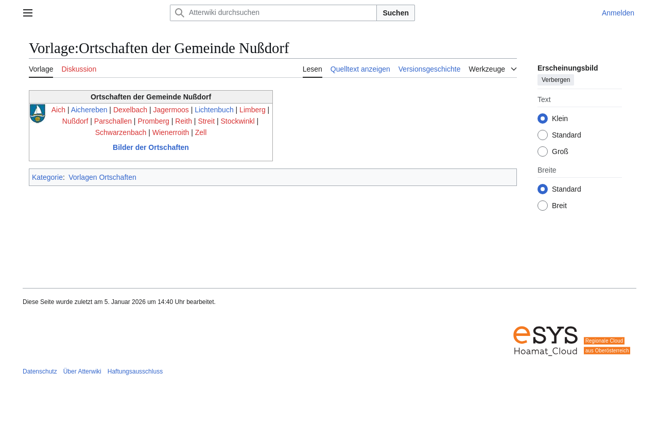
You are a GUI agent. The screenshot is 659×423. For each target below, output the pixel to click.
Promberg (153, 121)
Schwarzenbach (121, 132)
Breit (559, 205)
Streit (206, 121)
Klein (560, 118)
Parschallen (113, 121)
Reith (183, 121)
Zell (201, 132)
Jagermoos (170, 110)
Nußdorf (75, 121)
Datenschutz (40, 371)
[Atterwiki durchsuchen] (273, 13)
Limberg (252, 110)
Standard (566, 135)
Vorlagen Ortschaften (102, 177)
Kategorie (47, 177)
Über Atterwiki (82, 371)
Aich (58, 110)
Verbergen (556, 79)
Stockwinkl (238, 121)
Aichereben (89, 110)
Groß (560, 151)
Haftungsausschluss (135, 371)
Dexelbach (130, 110)
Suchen (396, 13)
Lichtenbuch (214, 110)
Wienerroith (170, 132)
